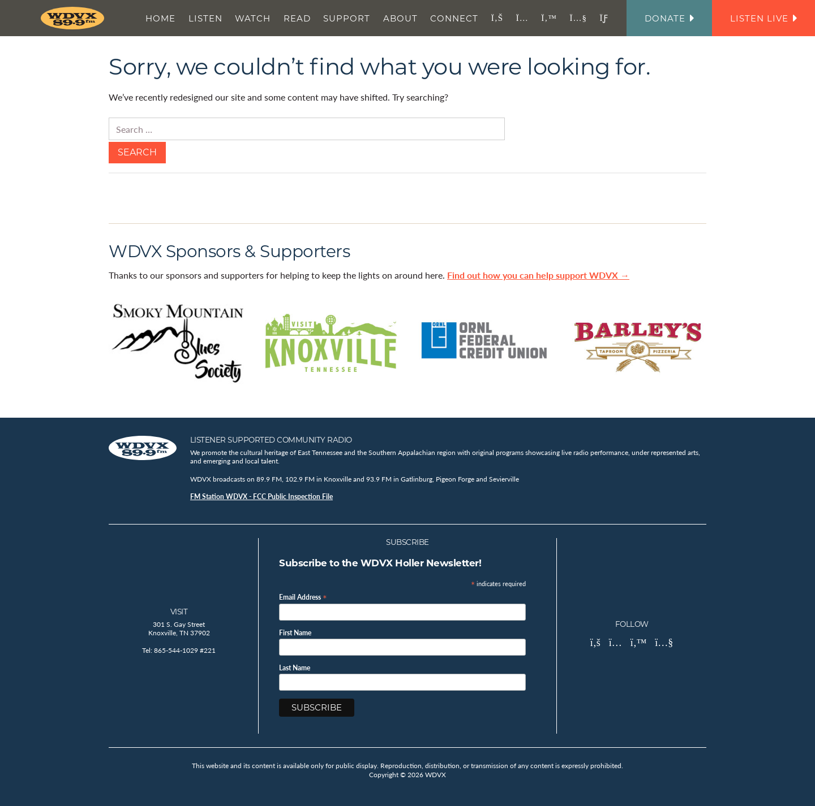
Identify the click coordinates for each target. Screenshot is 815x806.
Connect (454, 18)
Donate (669, 18)
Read (297, 18)
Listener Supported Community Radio (271, 439)
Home (160, 18)
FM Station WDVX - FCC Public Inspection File (261, 496)
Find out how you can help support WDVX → (538, 274)
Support (346, 18)
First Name (295, 633)
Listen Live (763, 18)
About (400, 18)
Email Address (303, 596)
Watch (253, 18)
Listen (205, 18)
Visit (179, 611)
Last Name (294, 668)
